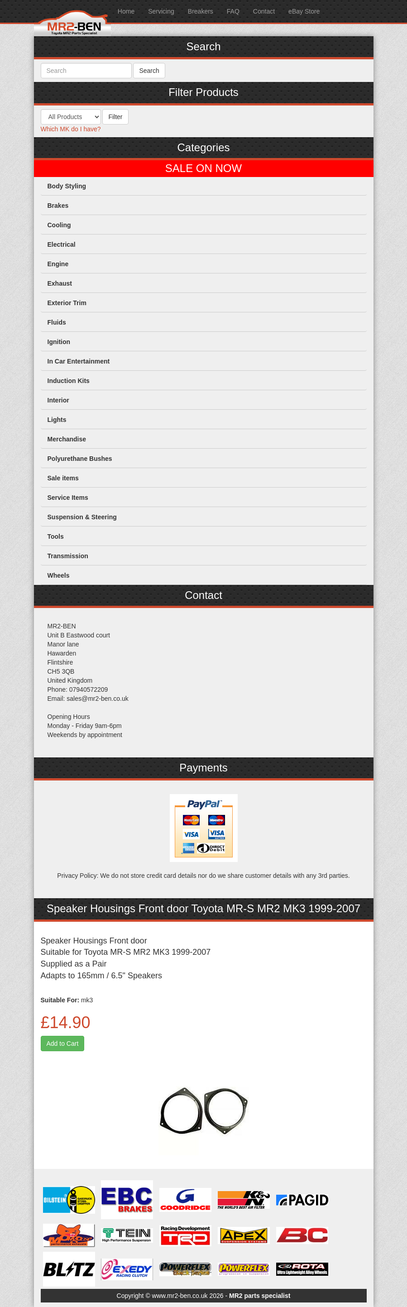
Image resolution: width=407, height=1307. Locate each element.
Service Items (68, 497)
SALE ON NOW (203, 168)
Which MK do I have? (71, 129)
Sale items (63, 478)
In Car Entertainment (79, 361)
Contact (264, 11)
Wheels (59, 575)
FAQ (233, 11)
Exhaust (60, 283)
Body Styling (67, 186)
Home (126, 11)
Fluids (57, 322)
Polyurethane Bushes (80, 458)
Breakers (200, 11)
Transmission (68, 556)
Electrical (62, 244)
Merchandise (67, 439)
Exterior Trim (67, 302)
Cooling (59, 225)
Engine (58, 264)
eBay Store (304, 11)
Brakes (58, 205)
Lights (57, 419)
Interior (58, 400)
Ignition (59, 341)
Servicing (161, 11)
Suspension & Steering (82, 517)
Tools (56, 536)
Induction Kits (69, 380)
